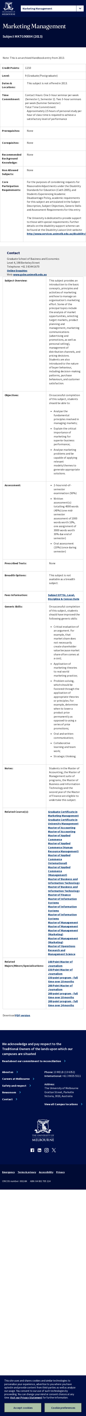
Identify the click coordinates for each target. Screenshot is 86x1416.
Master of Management (63, 922)
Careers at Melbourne (16, 1078)
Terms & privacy (27, 1172)
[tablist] (52, 8)
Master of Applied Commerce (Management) (59, 871)
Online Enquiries (17, 270)
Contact (7, 1099)
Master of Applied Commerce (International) (59, 859)
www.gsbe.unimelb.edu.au (30, 274)
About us (7, 1072)
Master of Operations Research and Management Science (61, 950)
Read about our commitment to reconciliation (31, 1061)
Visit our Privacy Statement (26, 1397)
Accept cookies (23, 1407)
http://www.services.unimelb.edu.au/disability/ (56, 233)
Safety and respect (14, 1085)
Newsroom (9, 1092)
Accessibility (46, 1172)
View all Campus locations (61, 1104)
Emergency (8, 1172)
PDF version (22, 1015)
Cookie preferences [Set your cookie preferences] (63, 1407)
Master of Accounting (62, 827)
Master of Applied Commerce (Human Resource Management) (63, 847)
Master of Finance (59, 894)
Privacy (60, 1172)
